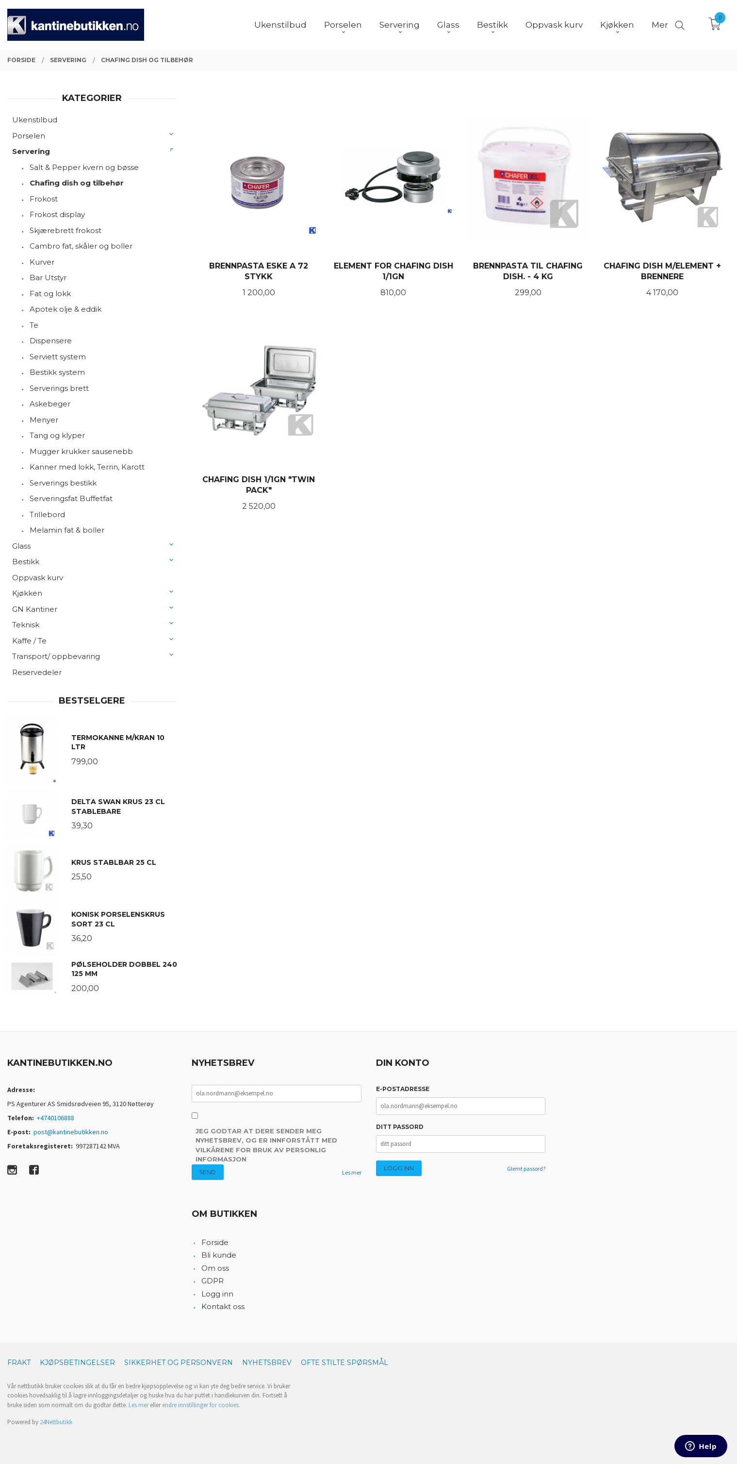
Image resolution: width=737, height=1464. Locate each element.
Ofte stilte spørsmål (344, 1362)
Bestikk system (57, 372)
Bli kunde (218, 1255)
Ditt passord (400, 1126)
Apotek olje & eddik (65, 309)
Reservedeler (37, 672)
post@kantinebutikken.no (70, 1131)
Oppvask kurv (37, 577)
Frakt (19, 1362)
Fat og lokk (50, 293)
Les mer (351, 1172)
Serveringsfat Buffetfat (71, 498)
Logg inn (217, 1293)
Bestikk (25, 561)
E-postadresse (402, 1089)
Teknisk (25, 624)
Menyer (44, 419)
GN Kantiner (34, 609)
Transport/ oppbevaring (56, 656)
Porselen (28, 135)
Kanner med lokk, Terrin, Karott (87, 466)
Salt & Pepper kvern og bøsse (84, 167)
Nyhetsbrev (267, 1362)
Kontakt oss (223, 1306)
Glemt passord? (526, 1168)
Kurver (42, 262)
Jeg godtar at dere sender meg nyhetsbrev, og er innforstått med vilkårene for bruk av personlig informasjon (266, 1145)
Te (34, 325)
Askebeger (50, 403)
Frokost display (57, 214)
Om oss (215, 1268)
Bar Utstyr (48, 277)
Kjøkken (27, 593)
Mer (660, 25)
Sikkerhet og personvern (178, 1362)
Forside (215, 1242)
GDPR (212, 1280)
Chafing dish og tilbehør (77, 182)
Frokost (44, 198)
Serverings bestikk (63, 483)
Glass (21, 546)
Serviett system (58, 356)
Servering (31, 151)
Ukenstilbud (34, 119)
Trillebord (47, 514)
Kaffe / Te (29, 640)
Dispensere (51, 340)
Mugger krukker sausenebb (81, 451)
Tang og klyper (57, 435)
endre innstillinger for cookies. (201, 1405)
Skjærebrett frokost (65, 230)
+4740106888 (55, 1117)
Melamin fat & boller (67, 530)
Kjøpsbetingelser (77, 1362)
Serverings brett (59, 388)
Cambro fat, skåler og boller (81, 246)
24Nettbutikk (56, 1422)
